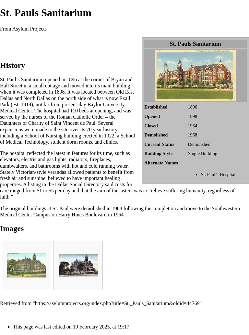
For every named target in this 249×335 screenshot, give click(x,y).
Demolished (199, 144)
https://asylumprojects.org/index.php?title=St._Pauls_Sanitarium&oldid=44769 (117, 303)
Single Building (202, 153)
